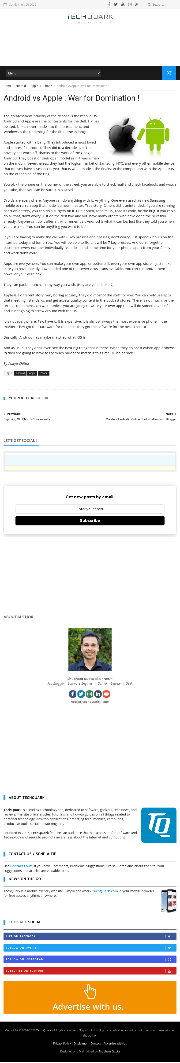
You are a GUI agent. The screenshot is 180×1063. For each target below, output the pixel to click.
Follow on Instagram (91, 960)
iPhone (48, 86)
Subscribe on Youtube (91, 972)
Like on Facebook (91, 937)
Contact (95, 1044)
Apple (35, 86)
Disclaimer (81, 1044)
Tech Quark (43, 1031)
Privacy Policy (62, 1044)
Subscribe (90, 521)
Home (7, 86)
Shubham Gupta (109, 1052)
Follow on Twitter (91, 949)
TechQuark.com (105, 892)
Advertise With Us (115, 1044)
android (20, 86)
